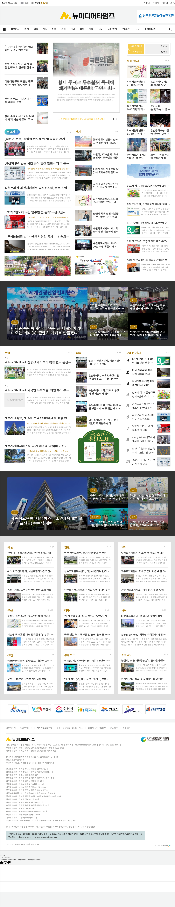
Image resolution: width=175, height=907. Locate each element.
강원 (63, 29)
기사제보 (147, 3)
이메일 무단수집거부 (97, 728)
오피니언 (126, 29)
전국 (72, 29)
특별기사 (15, 29)
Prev (111, 119)
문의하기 (126, 728)
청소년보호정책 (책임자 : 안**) (70, 728)
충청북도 (69, 655)
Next (117, 119)
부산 (10, 610)
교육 (100, 29)
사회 (91, 29)
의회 (36, 29)
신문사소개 (11, 728)
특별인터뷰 (149, 29)
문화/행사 (112, 29)
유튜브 (22, 3)
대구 (67, 610)
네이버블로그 (27, 3)
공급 (137, 29)
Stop (114, 119)
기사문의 (156, 3)
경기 (26, 29)
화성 (82, 29)
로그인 (172, 3)
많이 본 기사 (133, 353)
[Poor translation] (7, 863)
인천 (54, 29)
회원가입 (164, 3)
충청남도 (126, 655)
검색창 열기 (170, 29)
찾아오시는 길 (26, 728)
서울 (45, 29)
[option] (14, 709)
